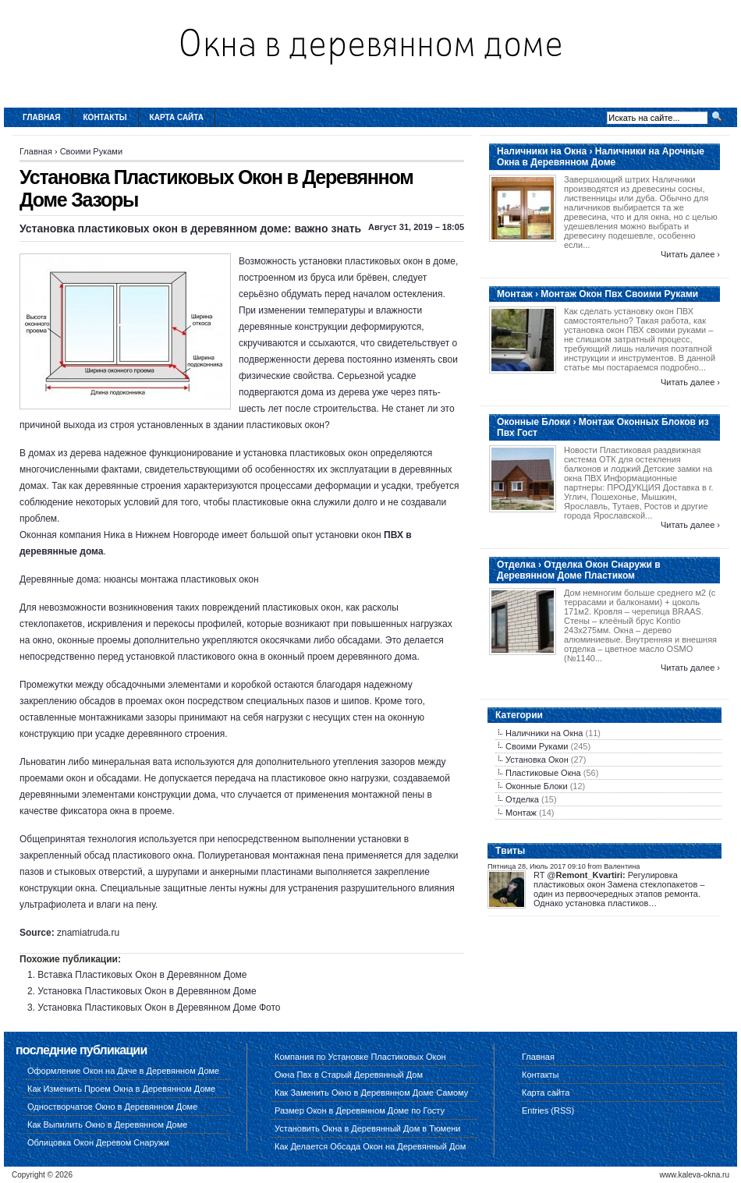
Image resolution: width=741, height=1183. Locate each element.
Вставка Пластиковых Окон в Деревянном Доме (141, 974)
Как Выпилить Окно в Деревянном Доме (107, 1124)
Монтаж (521, 812)
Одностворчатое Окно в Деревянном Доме (112, 1106)
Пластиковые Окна (543, 772)
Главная (42, 117)
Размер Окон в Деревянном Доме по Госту (360, 1110)
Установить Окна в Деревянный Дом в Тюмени (368, 1128)
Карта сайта (177, 117)
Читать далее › (690, 254)
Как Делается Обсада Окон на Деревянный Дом (370, 1146)
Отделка (522, 799)
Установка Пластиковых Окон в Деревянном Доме (146, 991)
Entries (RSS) (548, 1110)
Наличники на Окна (544, 733)
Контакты (105, 117)
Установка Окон (537, 759)
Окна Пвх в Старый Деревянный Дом (349, 1074)
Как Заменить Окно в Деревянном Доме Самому (371, 1092)
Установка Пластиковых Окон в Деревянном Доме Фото (158, 1007)
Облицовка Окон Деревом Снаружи (98, 1142)
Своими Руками (91, 151)
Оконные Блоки (536, 786)
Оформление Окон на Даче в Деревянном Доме (123, 1070)
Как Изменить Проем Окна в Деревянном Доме (121, 1088)
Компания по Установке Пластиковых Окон (360, 1056)
